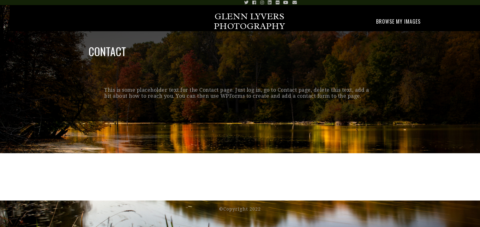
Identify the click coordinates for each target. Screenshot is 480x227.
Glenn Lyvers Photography (249, 21)
